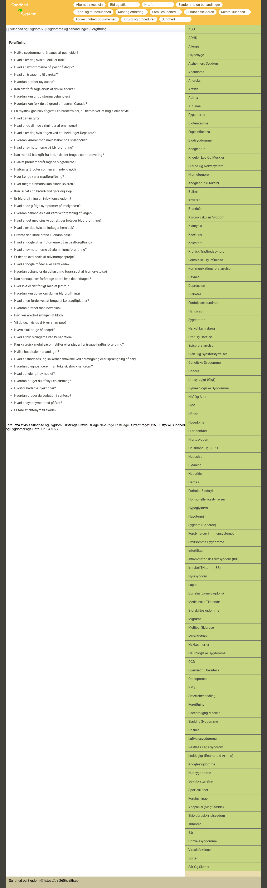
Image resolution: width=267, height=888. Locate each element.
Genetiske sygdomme (204, 363)
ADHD (192, 38)
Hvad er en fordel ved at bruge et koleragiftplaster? (51, 301)
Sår (190, 833)
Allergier (194, 46)
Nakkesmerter (198, 645)
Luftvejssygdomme (202, 739)
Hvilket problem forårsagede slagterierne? (45, 162)
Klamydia (195, 226)
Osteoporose (197, 679)
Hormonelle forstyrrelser (206, 499)
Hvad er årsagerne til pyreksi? (36, 75)
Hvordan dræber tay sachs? (34, 82)
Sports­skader (198, 790)
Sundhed (168, 19)
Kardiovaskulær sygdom (206, 217)
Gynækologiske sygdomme (208, 388)
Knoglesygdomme (201, 764)
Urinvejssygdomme (202, 841)
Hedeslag (195, 457)
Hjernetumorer (199, 175)
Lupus (192, 585)
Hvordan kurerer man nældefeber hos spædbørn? (50, 140)
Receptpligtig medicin (204, 713)
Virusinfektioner (200, 850)
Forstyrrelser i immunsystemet (211, 534)
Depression (196, 286)
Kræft (148, 5)
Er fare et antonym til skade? (35, 410)
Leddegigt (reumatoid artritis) (210, 756)
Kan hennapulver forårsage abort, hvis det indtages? (52, 279)
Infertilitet (195, 551)
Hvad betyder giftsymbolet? (34, 374)
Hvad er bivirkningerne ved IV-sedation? (43, 337)
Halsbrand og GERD (203, 448)
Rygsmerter (196, 115)
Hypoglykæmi (198, 508)
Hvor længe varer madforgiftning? (39, 177)
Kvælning (195, 234)
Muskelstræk (198, 636)
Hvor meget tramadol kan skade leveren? (44, 184)
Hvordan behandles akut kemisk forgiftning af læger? (53, 213)
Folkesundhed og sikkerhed (96, 19)
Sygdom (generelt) (202, 525)
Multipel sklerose (201, 628)
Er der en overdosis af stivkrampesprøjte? (44, 257)
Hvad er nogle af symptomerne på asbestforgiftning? (53, 242)
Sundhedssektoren (200, 12)
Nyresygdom (197, 576)
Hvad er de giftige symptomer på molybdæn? (47, 206)
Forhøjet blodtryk (201, 491)
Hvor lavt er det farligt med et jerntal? (41, 286)
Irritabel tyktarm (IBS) (204, 568)
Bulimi (193, 192)
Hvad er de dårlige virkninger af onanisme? (45, 126)
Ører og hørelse (200, 337)
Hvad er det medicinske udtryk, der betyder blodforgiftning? (58, 220)
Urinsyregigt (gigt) (201, 380)
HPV (191, 405)
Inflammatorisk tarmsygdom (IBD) (213, 559)
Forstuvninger (198, 798)
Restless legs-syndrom (205, 747)
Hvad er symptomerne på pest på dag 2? (44, 67)
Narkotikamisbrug (201, 328)
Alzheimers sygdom (203, 63)
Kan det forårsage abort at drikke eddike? (44, 89)
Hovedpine (196, 422)
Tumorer (194, 824)
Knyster (194, 200)
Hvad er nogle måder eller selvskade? (41, 264)
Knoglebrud (196, 149)
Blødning (195, 465)
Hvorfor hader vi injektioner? (35, 388)
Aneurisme (196, 72)
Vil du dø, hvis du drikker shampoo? (40, 323)
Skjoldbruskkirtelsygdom (206, 816)
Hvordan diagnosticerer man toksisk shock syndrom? (53, 366)
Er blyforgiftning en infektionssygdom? (42, 199)
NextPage (106, 425)
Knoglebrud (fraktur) (203, 183)
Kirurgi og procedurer (139, 19)
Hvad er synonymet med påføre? (38, 403)
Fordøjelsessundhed (203, 303)
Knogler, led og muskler (206, 157)
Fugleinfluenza (199, 132)
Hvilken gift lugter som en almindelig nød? (45, 169)
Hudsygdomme (199, 773)
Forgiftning (98, 29)
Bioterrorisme (198, 123)
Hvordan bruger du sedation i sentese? (42, 396)
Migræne (195, 619)
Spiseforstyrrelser (201, 345)
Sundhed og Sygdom (25, 29)
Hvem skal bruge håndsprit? (34, 330)
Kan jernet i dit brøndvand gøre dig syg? (43, 191)
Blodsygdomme (200, 140)
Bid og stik (118, 5)
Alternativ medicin (89, 5)
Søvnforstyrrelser (201, 781)
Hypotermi (196, 516)
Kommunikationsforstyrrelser (210, 269)
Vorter (193, 858)
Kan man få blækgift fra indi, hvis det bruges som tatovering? (59, 155)
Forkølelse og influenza (205, 260)
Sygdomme (196, 320)
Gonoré (193, 371)
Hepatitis (195, 474)
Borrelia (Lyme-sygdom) (206, 593)
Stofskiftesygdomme (203, 610)
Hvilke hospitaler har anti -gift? (36, 352)
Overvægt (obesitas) (203, 670)
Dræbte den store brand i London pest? (43, 235)
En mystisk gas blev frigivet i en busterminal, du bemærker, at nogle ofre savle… (72, 111)
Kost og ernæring (131, 12)
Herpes (193, 482)
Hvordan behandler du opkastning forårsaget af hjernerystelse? (60, 271)
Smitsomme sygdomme (206, 542)
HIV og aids (197, 397)
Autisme (194, 106)
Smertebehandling (201, 696)
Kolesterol (195, 243)
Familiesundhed (164, 12)
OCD (191, 662)
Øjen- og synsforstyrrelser (207, 354)
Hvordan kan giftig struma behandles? (42, 96)
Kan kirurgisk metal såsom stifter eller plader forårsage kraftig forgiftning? (69, 344)
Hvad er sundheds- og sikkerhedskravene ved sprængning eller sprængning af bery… (76, 359)
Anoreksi (194, 81)
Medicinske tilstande (204, 602)
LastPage (122, 425)
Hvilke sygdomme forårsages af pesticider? (46, 53)
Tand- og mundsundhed (93, 12)
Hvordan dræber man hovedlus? (37, 308)
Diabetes (195, 294)
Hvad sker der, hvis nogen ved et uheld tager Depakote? (55, 133)
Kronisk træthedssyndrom (207, 251)
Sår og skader (198, 867)
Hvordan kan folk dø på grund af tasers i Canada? (50, 104)
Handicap (195, 311)
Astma (193, 98)
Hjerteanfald (197, 431)
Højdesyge (196, 55)
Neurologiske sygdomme (206, 653)
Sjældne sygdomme (203, 722)
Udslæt (193, 730)
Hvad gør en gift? (26, 118)
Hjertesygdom (198, 439)
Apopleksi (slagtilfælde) (206, 807)
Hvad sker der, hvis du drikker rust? (39, 60)
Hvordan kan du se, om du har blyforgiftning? (47, 293)
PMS (191, 687)
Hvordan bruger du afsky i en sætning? (42, 381)
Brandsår (195, 209)
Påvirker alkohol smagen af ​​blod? (38, 315)
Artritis (193, 89)
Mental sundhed (233, 12)
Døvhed (194, 277)
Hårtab (193, 414)
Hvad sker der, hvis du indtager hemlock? (44, 228)
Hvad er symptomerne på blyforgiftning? (44, 147)
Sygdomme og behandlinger (199, 5)
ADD (191, 29)
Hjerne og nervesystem (205, 166)
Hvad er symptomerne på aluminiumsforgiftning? (50, 250)
